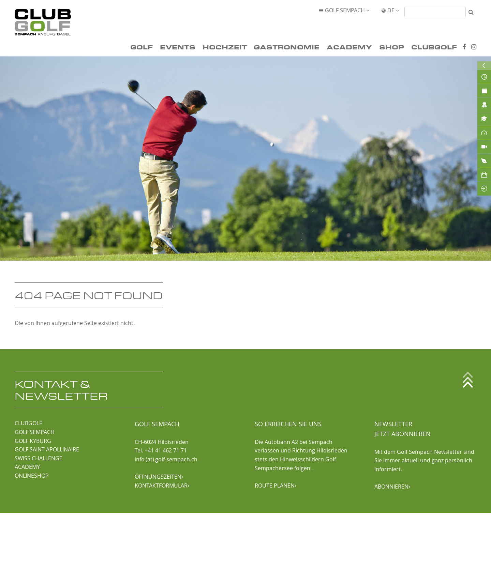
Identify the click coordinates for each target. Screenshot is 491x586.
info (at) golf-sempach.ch (166, 459)
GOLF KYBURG (33, 441)
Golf (141, 47)
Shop (391, 47)
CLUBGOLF (28, 423)
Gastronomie (286, 47)
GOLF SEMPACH (35, 432)
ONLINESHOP (32, 475)
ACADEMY (27, 467)
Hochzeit (225, 47)
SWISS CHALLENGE (38, 458)
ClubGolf (434, 47)
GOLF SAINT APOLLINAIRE (47, 449)
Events (177, 47)
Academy (349, 47)
